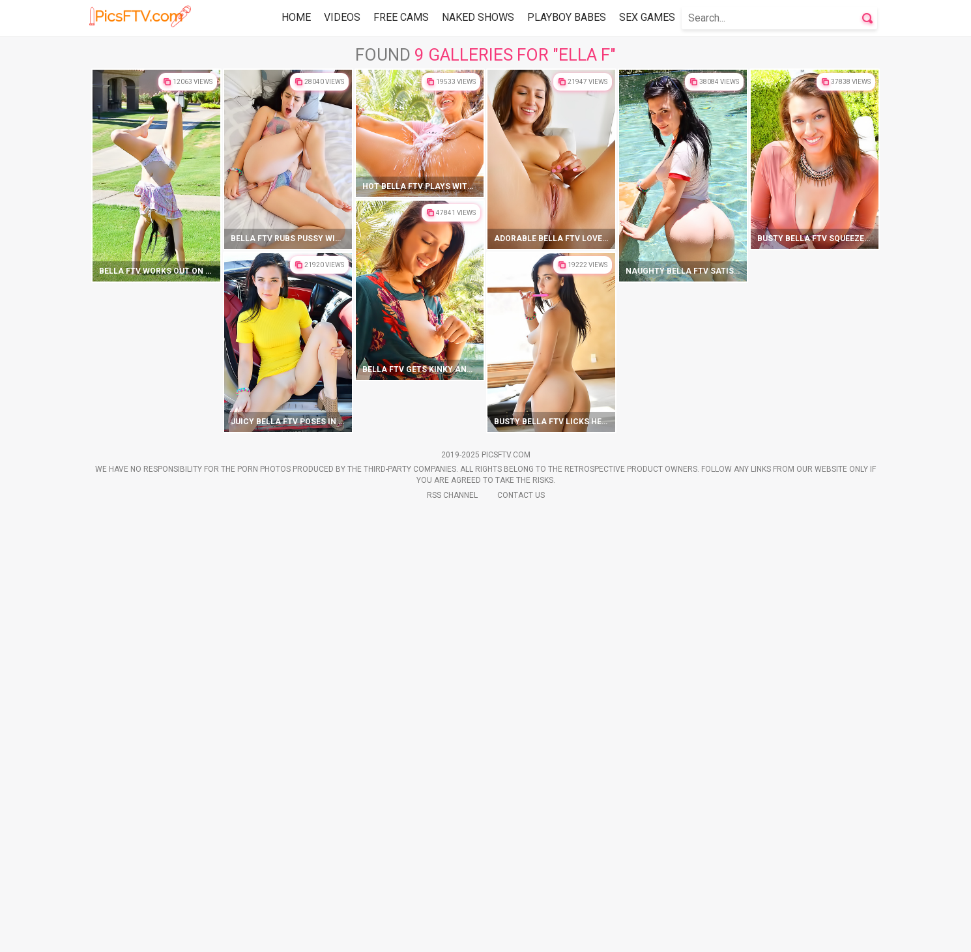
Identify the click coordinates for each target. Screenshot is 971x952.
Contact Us (521, 933)
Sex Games (647, 17)
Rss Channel (452, 933)
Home (296, 17)
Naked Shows (478, 17)
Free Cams (401, 17)
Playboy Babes (566, 17)
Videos (342, 17)
